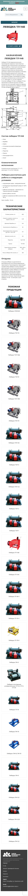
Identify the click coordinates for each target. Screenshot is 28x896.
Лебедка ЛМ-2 (14, 662)
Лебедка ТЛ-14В (14, 552)
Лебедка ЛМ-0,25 (14, 819)
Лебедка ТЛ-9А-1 (14, 596)
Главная (5, 863)
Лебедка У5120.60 (14, 311)
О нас (4, 865)
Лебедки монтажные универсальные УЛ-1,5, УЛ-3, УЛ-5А (14, 686)
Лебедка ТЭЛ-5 (14, 464)
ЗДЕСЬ (17, 3)
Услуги (5, 871)
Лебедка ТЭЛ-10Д (14, 355)
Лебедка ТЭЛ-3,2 (14, 486)
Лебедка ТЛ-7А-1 (14, 618)
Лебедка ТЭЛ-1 (14, 530)
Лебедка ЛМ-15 (14, 731)
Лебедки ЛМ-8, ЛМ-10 (14, 753)
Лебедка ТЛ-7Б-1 (14, 640)
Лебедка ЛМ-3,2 (14, 841)
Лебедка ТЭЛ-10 (14, 420)
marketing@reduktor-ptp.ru (10, 886)
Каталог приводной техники (11, 868)
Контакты (5, 876)
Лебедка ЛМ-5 (14, 775)
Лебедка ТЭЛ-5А (14, 443)
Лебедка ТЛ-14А (14, 574)
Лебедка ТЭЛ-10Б (14, 399)
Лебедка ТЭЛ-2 (14, 508)
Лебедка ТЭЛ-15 (14, 333)
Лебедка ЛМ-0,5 (14, 797)
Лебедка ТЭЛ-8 (14, 377)
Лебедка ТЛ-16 (14, 709)
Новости (5, 873)
